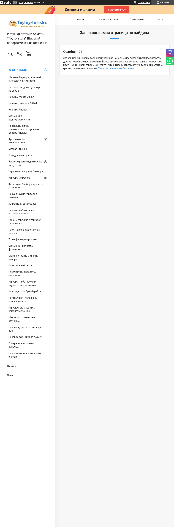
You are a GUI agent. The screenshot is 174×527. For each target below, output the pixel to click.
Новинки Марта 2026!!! (21, 97)
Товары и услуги (17, 69)
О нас (10, 375)
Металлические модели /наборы (23, 257)
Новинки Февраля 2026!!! (23, 103)
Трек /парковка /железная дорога (24, 231)
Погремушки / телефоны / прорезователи (24, 299)
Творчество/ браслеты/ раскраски (22, 273)
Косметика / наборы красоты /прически (26, 186)
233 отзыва (144, 2)
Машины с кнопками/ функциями (21, 247)
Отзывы (11, 366)
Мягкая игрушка (18, 148)
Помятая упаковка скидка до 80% (25, 329)
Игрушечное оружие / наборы (26, 171)
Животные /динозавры (22, 203)
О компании (137, 19)
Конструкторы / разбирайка (25, 291)
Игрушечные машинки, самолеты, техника (22, 309)
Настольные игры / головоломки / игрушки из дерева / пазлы (24, 129)
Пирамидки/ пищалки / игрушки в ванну (22, 212)
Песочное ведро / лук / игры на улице (25, 89)
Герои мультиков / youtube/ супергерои (25, 221)
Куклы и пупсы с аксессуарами (18, 141)
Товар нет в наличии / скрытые (21, 345)
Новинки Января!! (19, 109)
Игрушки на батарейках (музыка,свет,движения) (23, 283)
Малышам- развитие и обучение (22, 319)
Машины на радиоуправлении (19, 118)
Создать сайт (26, 2)
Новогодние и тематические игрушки (25, 355)
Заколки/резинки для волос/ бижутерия (25, 163)
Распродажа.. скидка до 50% (25, 337)
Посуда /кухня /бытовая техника (23, 196)
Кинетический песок (20, 265)
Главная (79, 19)
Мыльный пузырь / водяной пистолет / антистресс (25, 79)
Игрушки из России (20, 177)
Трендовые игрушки (20, 155)
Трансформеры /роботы (23, 239)
